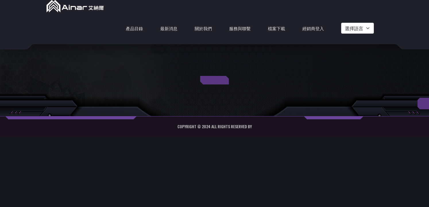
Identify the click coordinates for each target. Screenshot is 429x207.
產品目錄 (134, 28)
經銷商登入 (313, 28)
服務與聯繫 (240, 28)
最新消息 (168, 28)
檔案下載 (276, 28)
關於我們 (203, 28)
